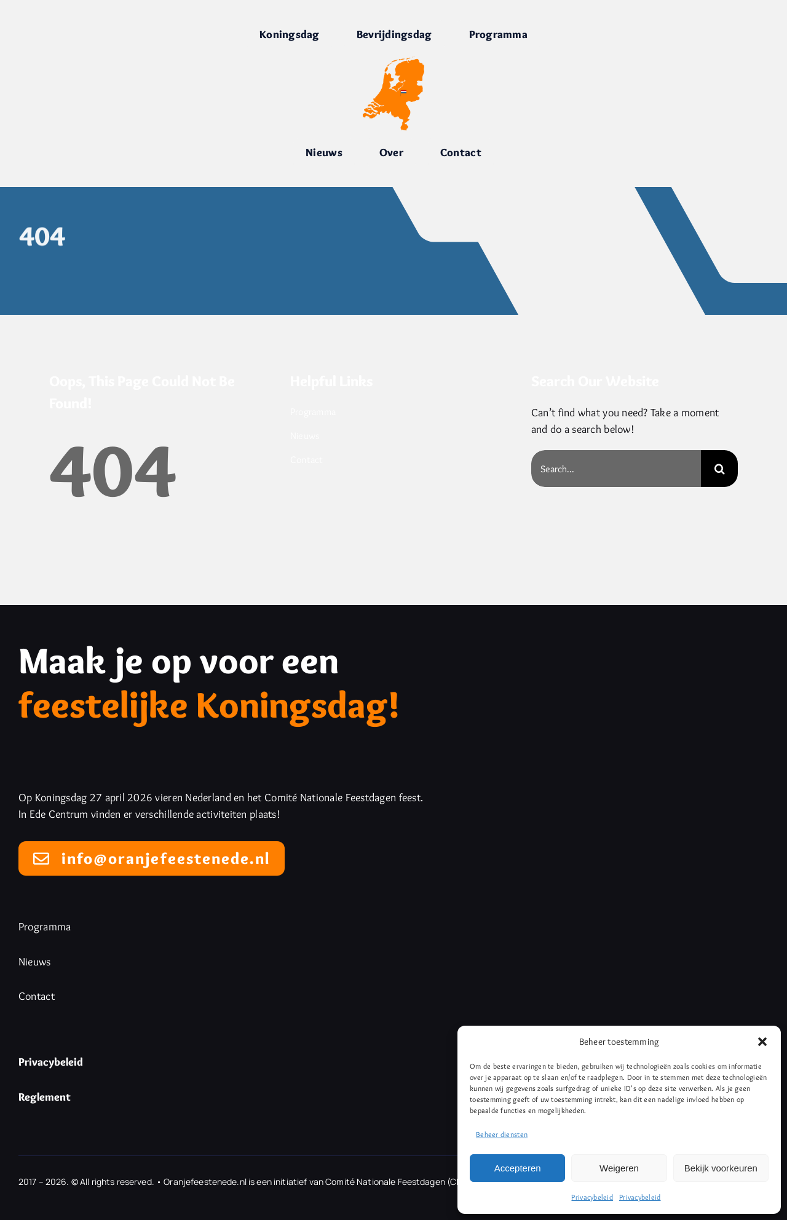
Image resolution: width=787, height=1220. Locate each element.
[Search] (719, 468)
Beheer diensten (502, 1134)
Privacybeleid (592, 1197)
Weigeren (619, 1168)
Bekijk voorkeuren (720, 1168)
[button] (762, 1042)
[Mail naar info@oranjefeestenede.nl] (151, 858)
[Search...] (616, 468)
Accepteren (517, 1168)
